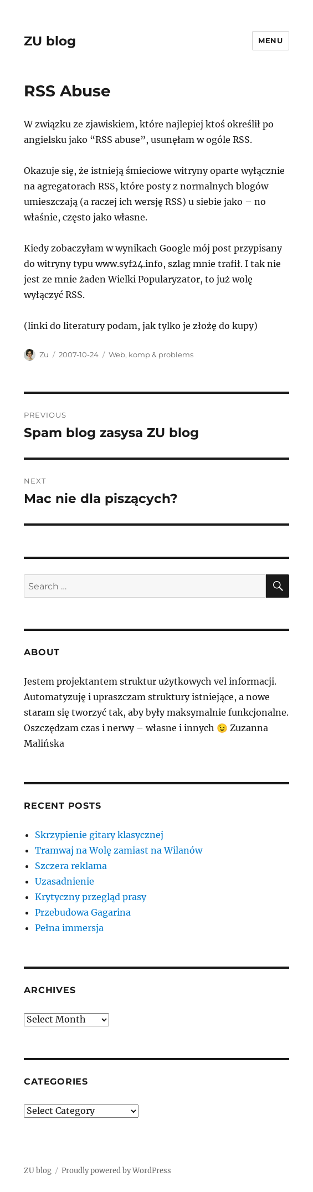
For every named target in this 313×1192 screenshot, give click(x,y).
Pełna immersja (69, 927)
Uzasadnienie (64, 881)
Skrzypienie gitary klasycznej (99, 834)
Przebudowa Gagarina (83, 912)
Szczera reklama (71, 865)
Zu (44, 354)
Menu (270, 40)
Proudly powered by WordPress (116, 1170)
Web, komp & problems (151, 354)
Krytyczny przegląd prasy (90, 896)
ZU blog (50, 41)
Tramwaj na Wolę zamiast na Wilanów (118, 850)
